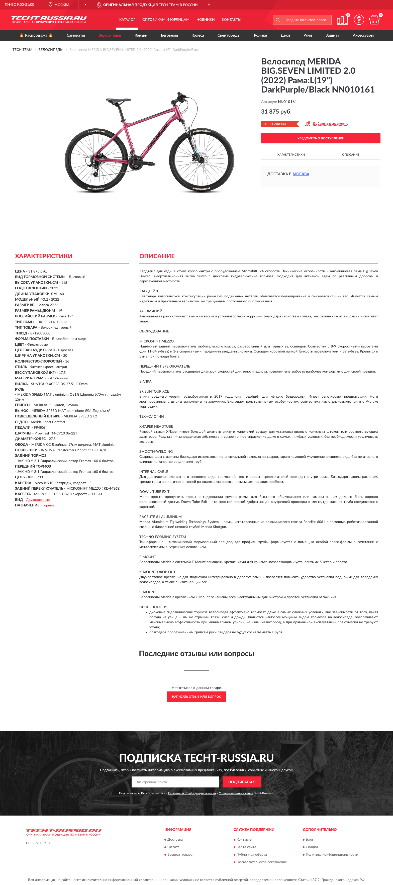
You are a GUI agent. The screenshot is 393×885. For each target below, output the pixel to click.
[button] (359, 20)
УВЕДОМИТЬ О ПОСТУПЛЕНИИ (321, 138)
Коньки (141, 35)
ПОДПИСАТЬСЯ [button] (242, 782)
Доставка (175, 839)
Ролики (260, 35)
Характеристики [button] (291, 154)
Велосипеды (110, 35)
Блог (310, 839)
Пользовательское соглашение (262, 862)
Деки (285, 35)
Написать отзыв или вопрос (196, 696)
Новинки (206, 20)
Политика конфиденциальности (332, 854)
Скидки (312, 847)
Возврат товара (179, 854)
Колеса (197, 35)
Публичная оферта (252, 854)
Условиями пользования (236, 793)
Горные (48, 505)
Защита (332, 35)
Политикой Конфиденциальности (192, 793)
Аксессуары (363, 35)
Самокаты (76, 35)
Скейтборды (229, 35)
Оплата (173, 847)
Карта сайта (246, 847)
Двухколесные (38, 500)
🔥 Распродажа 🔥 (36, 35)
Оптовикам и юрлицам (165, 20)
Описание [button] (350, 154)
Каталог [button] (127, 20)
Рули (308, 35)
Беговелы (169, 35)
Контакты (231, 20)
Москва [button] (301, 174)
